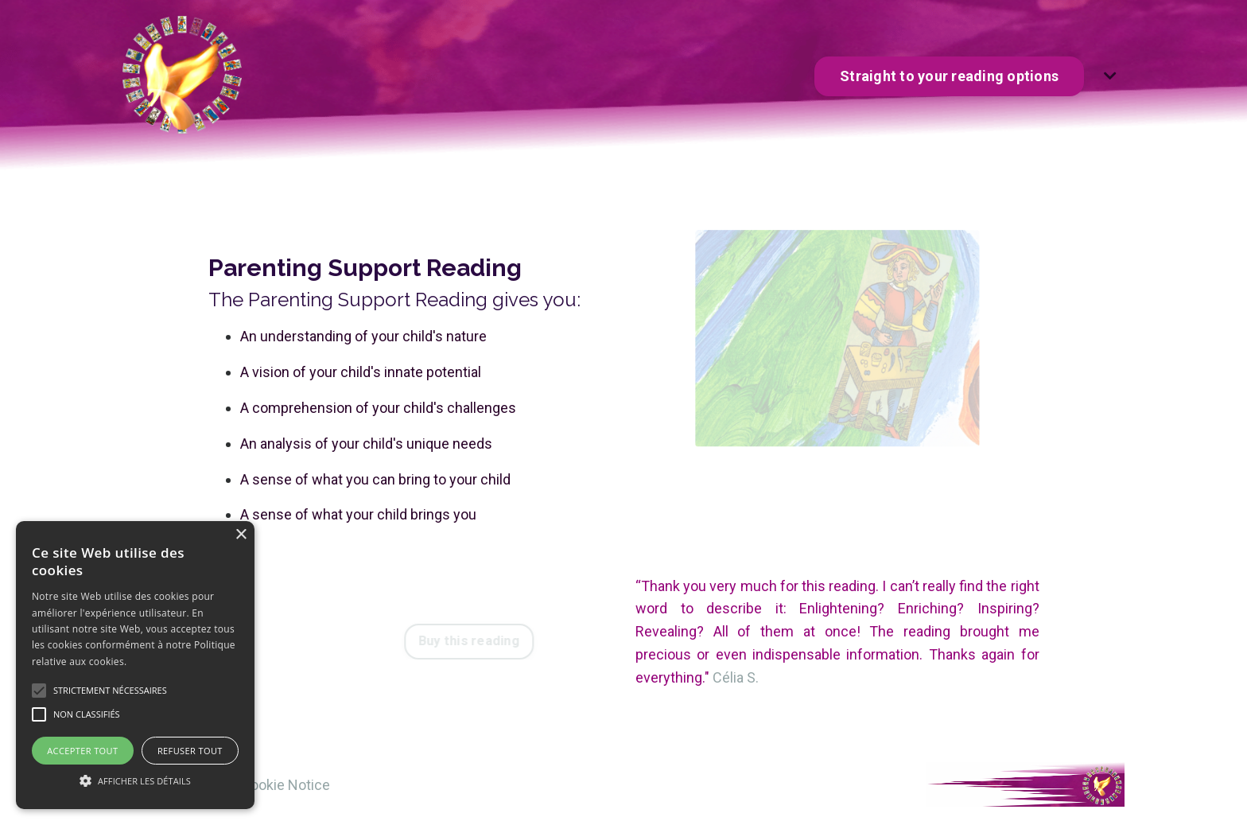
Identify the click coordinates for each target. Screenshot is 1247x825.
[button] (135, 780)
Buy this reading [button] (478, 640)
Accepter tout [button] (82, 751)
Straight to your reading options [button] (949, 76)
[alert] (135, 665)
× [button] (241, 535)
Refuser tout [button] (190, 751)
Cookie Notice (285, 784)
